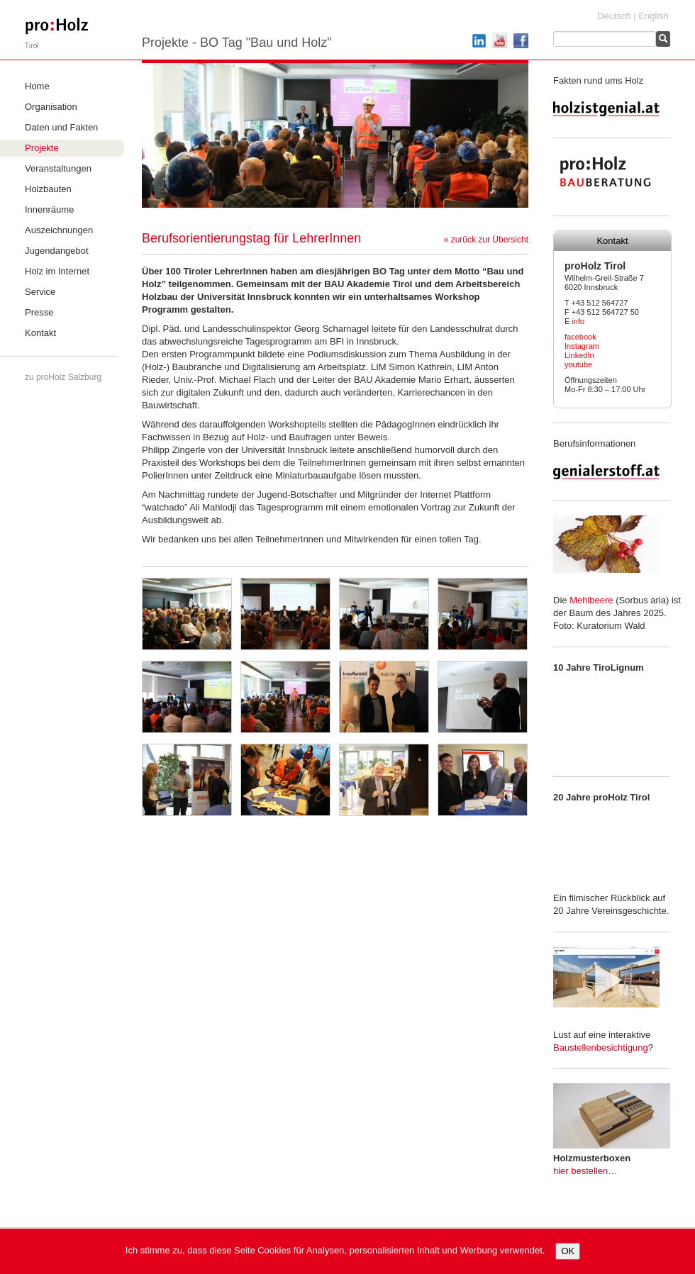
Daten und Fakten (61, 127)
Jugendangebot (57, 250)
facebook (580, 337)
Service (40, 291)
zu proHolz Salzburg (63, 377)
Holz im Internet (57, 271)
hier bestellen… (585, 1171)
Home (37, 86)
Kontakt (40, 333)
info (578, 321)
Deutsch (614, 16)
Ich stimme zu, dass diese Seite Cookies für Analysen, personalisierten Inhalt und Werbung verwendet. (335, 1250)
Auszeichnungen (59, 230)
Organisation (51, 106)
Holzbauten (48, 189)
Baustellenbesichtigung (600, 1047)
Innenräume (49, 209)
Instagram (582, 346)
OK (567, 1251)
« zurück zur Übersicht (486, 240)
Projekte (42, 148)
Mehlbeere (591, 600)
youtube (578, 364)
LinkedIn (579, 355)
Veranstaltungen (58, 168)
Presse (39, 312)
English (653, 16)
